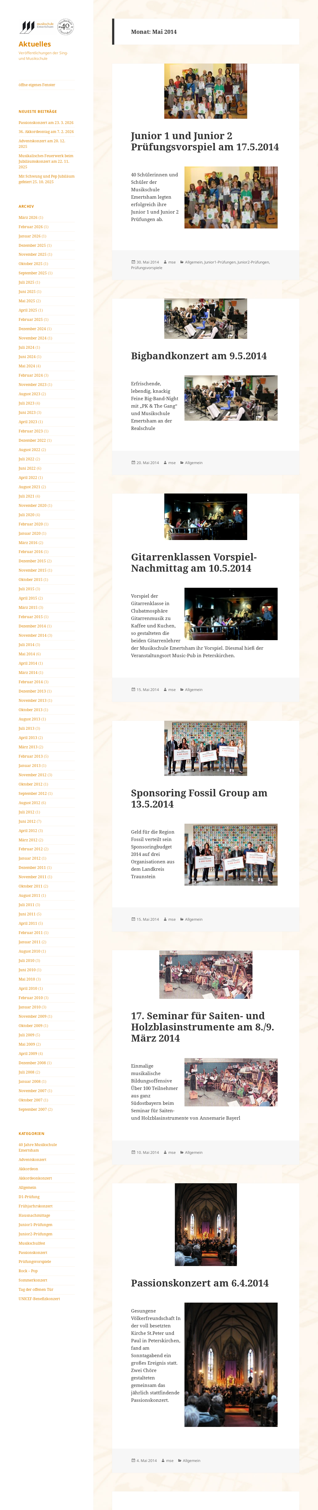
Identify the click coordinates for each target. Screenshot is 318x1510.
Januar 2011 (30, 942)
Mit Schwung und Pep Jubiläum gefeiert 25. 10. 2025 (47, 179)
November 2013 (33, 700)
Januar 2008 (30, 1081)
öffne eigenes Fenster (37, 84)
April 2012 (28, 830)
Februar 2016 (31, 551)
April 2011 (28, 923)
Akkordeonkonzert (35, 1178)
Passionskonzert (33, 1252)
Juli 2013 (26, 728)
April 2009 (28, 1053)
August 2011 (29, 895)
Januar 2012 (30, 858)
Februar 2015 (31, 616)
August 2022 (29, 449)
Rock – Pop (28, 1270)
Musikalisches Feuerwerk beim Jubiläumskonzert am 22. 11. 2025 (46, 161)
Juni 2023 (27, 412)
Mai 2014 (27, 654)
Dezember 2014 (32, 626)
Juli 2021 (26, 496)
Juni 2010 (27, 969)
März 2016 (28, 542)
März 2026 (28, 217)
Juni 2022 (27, 468)
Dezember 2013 (32, 691)
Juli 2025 (26, 282)
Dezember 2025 (32, 245)
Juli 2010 (26, 960)
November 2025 (33, 254)
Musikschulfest (32, 1243)
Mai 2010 (27, 979)
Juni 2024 (27, 356)
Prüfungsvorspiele (35, 1261)
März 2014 (28, 672)
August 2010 (29, 951)
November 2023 (33, 384)
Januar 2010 (30, 1007)
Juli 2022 (26, 459)
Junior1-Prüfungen (35, 1224)
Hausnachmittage (34, 1215)
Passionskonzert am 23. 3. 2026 (46, 122)
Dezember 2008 (32, 1062)
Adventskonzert (32, 1159)
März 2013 (28, 747)
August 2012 (29, 802)
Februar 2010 (31, 997)
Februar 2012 (31, 849)
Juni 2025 (27, 291)
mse (172, 262)
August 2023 (29, 393)
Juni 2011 (27, 914)
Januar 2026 (30, 236)
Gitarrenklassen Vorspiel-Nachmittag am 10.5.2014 (194, 562)
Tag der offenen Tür (36, 1289)
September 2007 (33, 1109)
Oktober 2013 (31, 709)
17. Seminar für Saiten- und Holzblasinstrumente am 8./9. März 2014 (202, 1026)
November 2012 (33, 774)
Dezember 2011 (32, 867)
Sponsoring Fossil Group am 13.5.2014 (199, 798)
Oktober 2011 (31, 886)
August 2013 (29, 719)
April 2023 (28, 421)
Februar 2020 (31, 524)
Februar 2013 (31, 756)
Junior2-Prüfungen (35, 1234)
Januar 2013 (30, 765)
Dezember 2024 (32, 328)
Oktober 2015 (31, 579)
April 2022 (28, 477)
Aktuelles (35, 43)
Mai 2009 (27, 1044)
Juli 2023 (26, 403)
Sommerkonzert (33, 1280)
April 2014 (28, 663)
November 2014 (33, 635)
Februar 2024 (31, 375)
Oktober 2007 (31, 1100)
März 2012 (28, 840)
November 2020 (33, 505)
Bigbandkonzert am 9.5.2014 (199, 355)
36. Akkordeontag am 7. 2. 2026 (46, 131)
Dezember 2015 (32, 561)
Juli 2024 (26, 347)
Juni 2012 (27, 821)
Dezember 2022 (32, 440)
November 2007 (33, 1090)
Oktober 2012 (31, 784)
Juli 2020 (26, 514)
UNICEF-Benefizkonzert (39, 1298)
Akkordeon (28, 1168)
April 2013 (28, 737)
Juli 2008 (26, 1072)
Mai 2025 (27, 300)
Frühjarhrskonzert (35, 1206)
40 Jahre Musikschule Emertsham (38, 1147)
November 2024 (33, 338)
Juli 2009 (26, 1035)
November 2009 (33, 1016)
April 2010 (28, 988)
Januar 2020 (30, 533)
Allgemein (27, 1187)
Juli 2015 (26, 588)
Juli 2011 (26, 904)
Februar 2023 (31, 431)
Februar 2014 (31, 681)
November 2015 (33, 570)
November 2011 (33, 876)
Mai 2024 (27, 366)
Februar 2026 (31, 226)
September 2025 (33, 273)
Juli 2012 (26, 812)
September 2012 (33, 793)
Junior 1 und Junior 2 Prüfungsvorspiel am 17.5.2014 (205, 141)
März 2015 (28, 607)
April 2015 (28, 598)
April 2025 (28, 310)
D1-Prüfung (29, 1196)
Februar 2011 (31, 932)
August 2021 (29, 486)
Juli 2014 (26, 644)
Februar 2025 (31, 319)
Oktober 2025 (31, 263)
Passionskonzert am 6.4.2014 (200, 1282)
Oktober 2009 (31, 1025)
